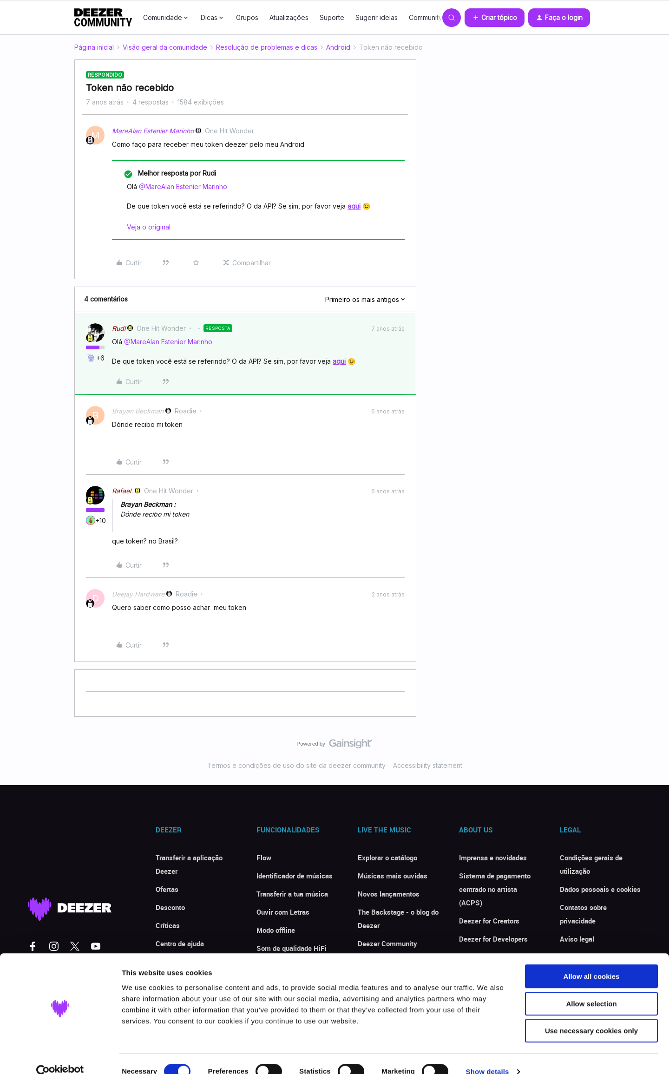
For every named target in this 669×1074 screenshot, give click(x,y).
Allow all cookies (592, 960)
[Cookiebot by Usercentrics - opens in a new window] (60, 1056)
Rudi (118, 328)
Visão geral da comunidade (165, 47)
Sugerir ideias (376, 17)
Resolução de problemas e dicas (266, 47)
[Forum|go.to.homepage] (103, 17)
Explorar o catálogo (387, 857)
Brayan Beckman (138, 411)
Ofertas (167, 889)
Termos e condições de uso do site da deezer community (296, 765)
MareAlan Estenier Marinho (153, 131)
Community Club (433, 17)
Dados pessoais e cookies (600, 889)
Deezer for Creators (489, 920)
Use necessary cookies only (591, 1015)
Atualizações (288, 17)
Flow (263, 857)
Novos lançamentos (389, 893)
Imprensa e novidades (493, 857)
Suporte (332, 17)
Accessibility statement (427, 765)
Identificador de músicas (294, 875)
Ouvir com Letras (282, 912)
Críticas (168, 925)
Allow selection (591, 988)
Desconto (170, 907)
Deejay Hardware (138, 594)
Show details (487, 1056)
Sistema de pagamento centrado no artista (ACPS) (495, 889)
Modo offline (275, 930)
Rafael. (122, 491)
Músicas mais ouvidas (392, 875)
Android (338, 47)
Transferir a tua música (292, 893)
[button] (495, 17)
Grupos (247, 17)
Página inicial (94, 47)
